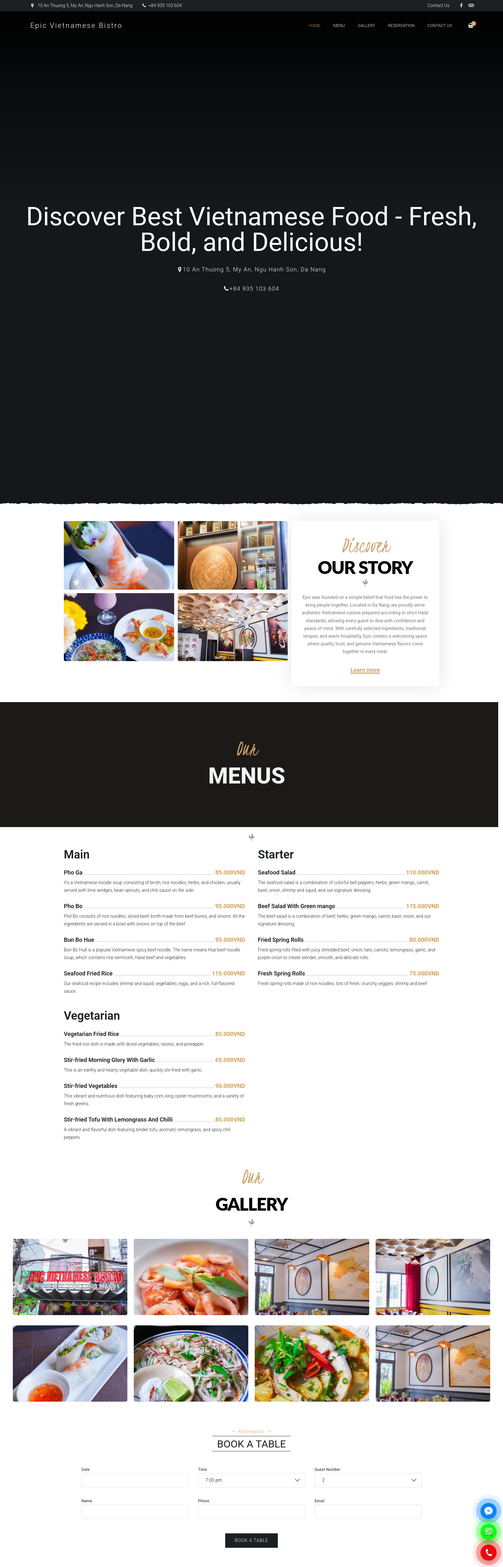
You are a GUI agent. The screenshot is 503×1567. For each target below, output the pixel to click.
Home (314, 25)
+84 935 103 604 (162, 5)
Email (320, 1501)
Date (85, 1470)
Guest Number (327, 1470)
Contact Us (438, 5)
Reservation (401, 25)
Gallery (366, 25)
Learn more (365, 670)
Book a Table (251, 1540)
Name (86, 1501)
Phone (203, 1501)
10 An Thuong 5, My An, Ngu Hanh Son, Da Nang (81, 5)
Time (202, 1470)
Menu (339, 25)
